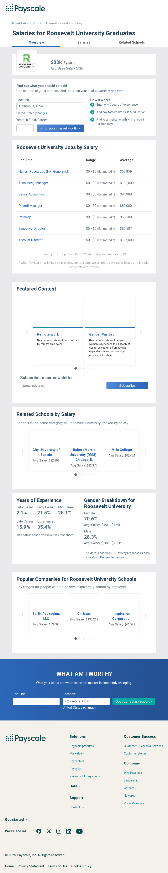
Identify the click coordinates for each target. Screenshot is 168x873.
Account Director (31, 240)
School (37, 23)
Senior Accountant (32, 194)
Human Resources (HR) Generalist (43, 171)
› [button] (140, 331)
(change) (41, 113)
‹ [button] (27, 331)
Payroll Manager (30, 206)
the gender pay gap (112, 557)
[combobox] (50, 106)
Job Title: (19, 694)
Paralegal (25, 217)
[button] (36, 42)
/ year (68, 63)
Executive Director (32, 229)
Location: (23, 100)
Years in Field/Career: (32, 120)
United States (20, 23)
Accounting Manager (33, 183)
